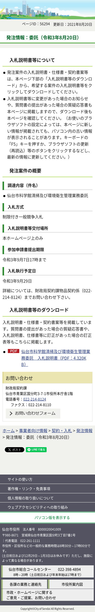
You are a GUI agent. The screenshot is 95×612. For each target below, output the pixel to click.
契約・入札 (62, 430)
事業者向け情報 (33, 430)
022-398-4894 (69, 569)
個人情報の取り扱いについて (31, 497)
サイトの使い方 (20, 479)
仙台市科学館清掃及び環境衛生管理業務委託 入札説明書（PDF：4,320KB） (55, 357)
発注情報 (84, 430)
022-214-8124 (34, 398)
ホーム (9, 430)
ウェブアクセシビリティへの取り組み (38, 507)
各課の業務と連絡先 (26, 584)
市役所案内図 (72, 584)
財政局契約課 (16, 387)
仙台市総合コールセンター (30, 569)
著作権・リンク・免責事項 (29, 488)
